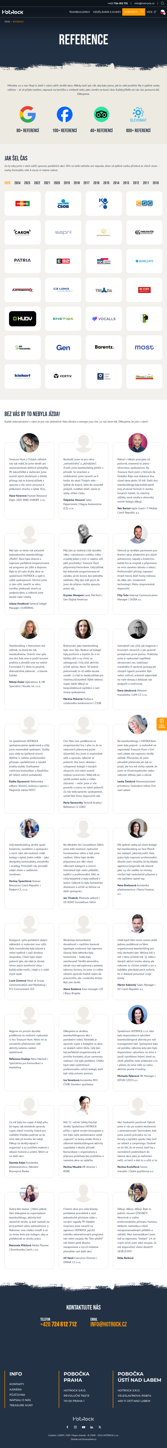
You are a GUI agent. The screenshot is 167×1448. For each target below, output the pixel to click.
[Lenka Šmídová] (137, 764)
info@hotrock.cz (144, 3)
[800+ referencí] (138, 121)
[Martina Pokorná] (83, 664)
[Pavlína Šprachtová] (29, 863)
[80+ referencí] (27, 121)
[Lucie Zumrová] (29, 957)
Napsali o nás (20, 1400)
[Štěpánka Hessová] (83, 476)
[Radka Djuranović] (29, 764)
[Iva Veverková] (83, 1048)
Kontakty (16, 1384)
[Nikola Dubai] (29, 664)
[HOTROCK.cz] (12, 12)
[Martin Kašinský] (137, 957)
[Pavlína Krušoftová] (137, 1137)
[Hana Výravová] (29, 476)
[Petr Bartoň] (137, 476)
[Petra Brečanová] (137, 863)
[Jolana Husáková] (29, 569)
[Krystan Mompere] (83, 569)
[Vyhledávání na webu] (162, 3)
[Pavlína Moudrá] (83, 1137)
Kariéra (15, 1389)
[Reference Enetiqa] (29, 1048)
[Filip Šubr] (137, 569)
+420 (117, 3)
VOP (68, 1435)
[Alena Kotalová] (83, 957)
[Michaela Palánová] (137, 1048)
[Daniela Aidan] (29, 1137)
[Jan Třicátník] (83, 863)
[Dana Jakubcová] (137, 664)
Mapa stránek (79, 1435)
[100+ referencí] (64, 121)
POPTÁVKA (162, 726)
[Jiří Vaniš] (83, 1226)
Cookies (52, 1435)
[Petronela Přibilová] (29, 1226)
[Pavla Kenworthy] (83, 764)
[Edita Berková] (137, 1226)
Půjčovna (17, 1394)
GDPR (61, 1435)
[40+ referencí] (101, 121)
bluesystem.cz (89, 1439)
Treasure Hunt (21, 1405)
